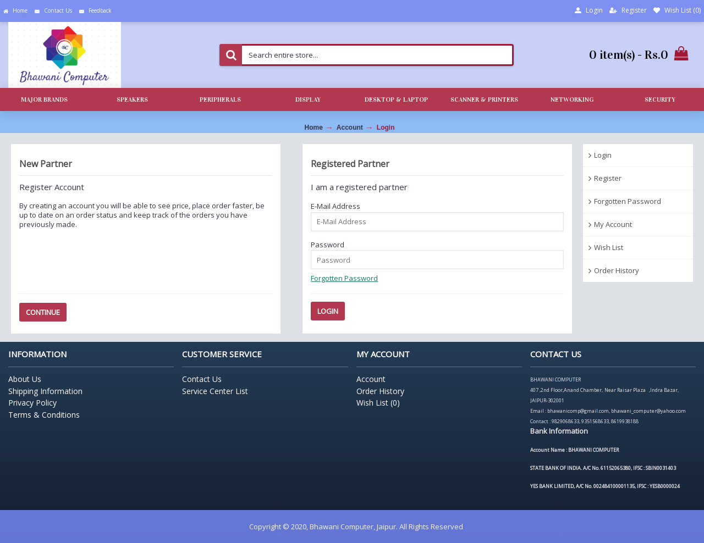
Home (314, 127)
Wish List (608, 247)
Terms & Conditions (44, 414)
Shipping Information (45, 391)
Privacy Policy (32, 402)
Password (327, 245)
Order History (616, 270)
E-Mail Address (335, 206)
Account (350, 127)
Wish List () (378, 402)
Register (608, 178)
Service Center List (215, 391)
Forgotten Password (627, 201)
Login (386, 127)
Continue (43, 312)
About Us (24, 379)
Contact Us (202, 379)
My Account (613, 224)
